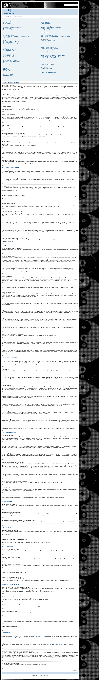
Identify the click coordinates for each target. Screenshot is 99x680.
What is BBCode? (6, 68)
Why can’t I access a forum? (8, 56)
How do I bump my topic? (7, 63)
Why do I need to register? (8, 21)
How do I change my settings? (8, 35)
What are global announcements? (9, 73)
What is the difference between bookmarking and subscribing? (53, 55)
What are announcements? (8, 74)
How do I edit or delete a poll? (8, 55)
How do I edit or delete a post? (8, 50)
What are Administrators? (46, 21)
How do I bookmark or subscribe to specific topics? (51, 56)
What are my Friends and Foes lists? (48, 40)
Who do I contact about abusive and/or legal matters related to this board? (55, 71)
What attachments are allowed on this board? (49, 63)
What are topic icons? (7, 78)
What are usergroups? (45, 23)
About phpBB (17, 637)
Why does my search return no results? (48, 47)
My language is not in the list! (8, 40)
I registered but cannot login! (8, 24)
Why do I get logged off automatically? (10, 29)
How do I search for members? (47, 49)
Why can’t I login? (6, 26)
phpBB (54, 206)
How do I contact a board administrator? (48, 72)
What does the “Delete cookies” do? (9, 30)
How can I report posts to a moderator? (10, 60)
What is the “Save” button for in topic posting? (11, 61)
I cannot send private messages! (47, 33)
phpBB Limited (37, 636)
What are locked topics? (7, 76)
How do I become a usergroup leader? (48, 26)
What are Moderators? (45, 22)
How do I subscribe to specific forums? (48, 57)
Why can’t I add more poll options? (9, 54)
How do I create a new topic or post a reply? (11, 49)
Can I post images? (6, 71)
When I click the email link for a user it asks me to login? (13, 45)
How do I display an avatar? (8, 42)
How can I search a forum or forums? (48, 46)
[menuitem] (9, 9)
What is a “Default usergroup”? (47, 28)
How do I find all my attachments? (47, 64)
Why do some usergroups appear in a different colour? (51, 27)
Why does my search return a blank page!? (49, 48)
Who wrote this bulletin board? (47, 68)
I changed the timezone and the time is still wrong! (12, 38)
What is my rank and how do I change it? (10, 43)
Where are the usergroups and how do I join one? (50, 24)
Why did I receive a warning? (8, 59)
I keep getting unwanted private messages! (49, 35)
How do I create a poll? (7, 52)
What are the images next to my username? (11, 41)
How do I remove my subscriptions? (48, 58)
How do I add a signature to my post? (10, 51)
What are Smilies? (6, 70)
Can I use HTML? (6, 69)
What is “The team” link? (45, 29)
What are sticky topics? (7, 75)
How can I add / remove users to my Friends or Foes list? (52, 41)
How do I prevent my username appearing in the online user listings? (16, 36)
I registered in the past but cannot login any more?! (12, 27)
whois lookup (13, 653)
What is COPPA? (6, 22)
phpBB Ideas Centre (59, 644)
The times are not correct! (7, 37)
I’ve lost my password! (7, 28)
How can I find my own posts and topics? (49, 50)
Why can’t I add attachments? (8, 57)
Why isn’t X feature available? (46, 69)
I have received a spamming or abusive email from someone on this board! (55, 36)
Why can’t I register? (6, 23)
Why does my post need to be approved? (10, 62)
